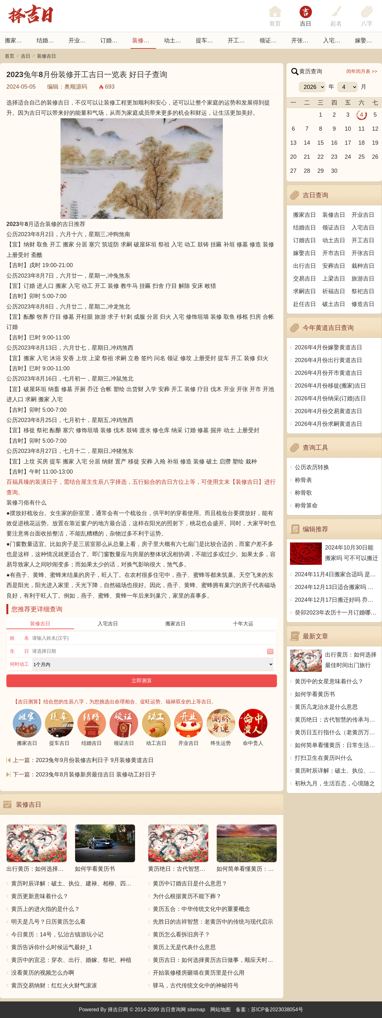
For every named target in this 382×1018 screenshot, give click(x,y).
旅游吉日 (362, 278)
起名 (336, 23)
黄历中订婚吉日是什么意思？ (190, 883)
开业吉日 (79, 40)
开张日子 (302, 40)
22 (320, 157)
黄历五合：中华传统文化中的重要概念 (201, 909)
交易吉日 (304, 278)
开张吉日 (362, 253)
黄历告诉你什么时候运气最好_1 (51, 947)
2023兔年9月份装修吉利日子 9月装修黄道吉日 (95, 760)
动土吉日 (175, 40)
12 (375, 129)
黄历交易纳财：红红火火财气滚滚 (54, 985)
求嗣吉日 (304, 291)
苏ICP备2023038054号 (277, 1009)
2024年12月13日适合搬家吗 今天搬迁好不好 (336, 587)
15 (320, 143)
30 (334, 171)
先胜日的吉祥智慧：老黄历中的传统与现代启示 (213, 922)
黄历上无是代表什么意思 (184, 947)
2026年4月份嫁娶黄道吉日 (328, 347)
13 (293, 143)
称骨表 (303, 480)
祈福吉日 (333, 291)
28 (307, 171)
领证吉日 (270, 40)
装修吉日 (143, 40)
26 (375, 157)
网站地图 (220, 1009)
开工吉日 (239, 40)
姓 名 (19, 638)
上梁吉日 (333, 278)
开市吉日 (333, 253)
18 (361, 143)
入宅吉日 (334, 40)
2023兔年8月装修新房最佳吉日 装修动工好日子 (96, 774)
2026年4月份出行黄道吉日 (328, 360)
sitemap (196, 1009)
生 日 (19, 651)
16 (334, 143)
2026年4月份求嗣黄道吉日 (328, 424)
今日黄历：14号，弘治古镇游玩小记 (57, 934)
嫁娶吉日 (366, 40)
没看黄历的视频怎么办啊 (42, 973)
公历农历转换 (312, 467)
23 (334, 157)
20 (293, 157)
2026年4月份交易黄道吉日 (328, 411)
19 (375, 143)
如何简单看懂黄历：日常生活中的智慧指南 (336, 745)
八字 (366, 23)
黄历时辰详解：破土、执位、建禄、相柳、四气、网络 (73, 883)
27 (293, 171)
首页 (9, 56)
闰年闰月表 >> (361, 71)
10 (348, 129)
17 (348, 143)
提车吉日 (207, 40)
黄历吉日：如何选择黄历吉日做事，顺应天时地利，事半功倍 (215, 960)
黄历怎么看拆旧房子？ (181, 934)
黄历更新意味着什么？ (39, 896)
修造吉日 (362, 304)
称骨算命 (306, 505)
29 (320, 171)
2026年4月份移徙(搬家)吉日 (330, 385)
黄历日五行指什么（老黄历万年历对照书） (336, 732)
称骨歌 (303, 493)
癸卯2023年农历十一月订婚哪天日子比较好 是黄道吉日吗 (336, 612)
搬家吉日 (16, 40)
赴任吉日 (304, 304)
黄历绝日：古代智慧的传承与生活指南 (336, 719)
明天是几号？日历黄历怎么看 (48, 922)
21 (307, 157)
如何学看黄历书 (315, 694)
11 (361, 129)
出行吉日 (304, 266)
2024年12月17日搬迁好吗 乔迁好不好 (336, 600)
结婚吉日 (48, 40)
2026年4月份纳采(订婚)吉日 (330, 398)
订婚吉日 (111, 40)
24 (348, 157)
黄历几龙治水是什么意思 (326, 707)
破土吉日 (333, 304)
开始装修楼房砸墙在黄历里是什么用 (198, 973)
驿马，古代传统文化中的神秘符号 (196, 985)
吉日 (305, 23)
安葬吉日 (333, 266)
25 (361, 157)
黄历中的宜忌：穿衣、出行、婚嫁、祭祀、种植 (71, 960)
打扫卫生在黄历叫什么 (323, 758)
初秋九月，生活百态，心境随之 (335, 783)
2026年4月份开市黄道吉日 (328, 373)
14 (307, 143)
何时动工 (19, 664)
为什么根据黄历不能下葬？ (187, 896)
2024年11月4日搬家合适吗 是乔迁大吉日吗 (336, 574)
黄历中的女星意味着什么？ (329, 681)
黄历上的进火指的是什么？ (45, 909)
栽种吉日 (362, 266)
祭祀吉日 (362, 291)
